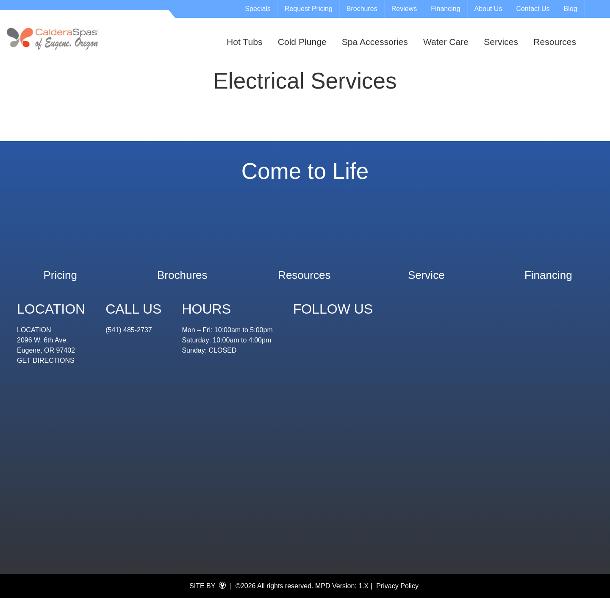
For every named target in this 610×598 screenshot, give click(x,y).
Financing (445, 8)
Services (501, 42)
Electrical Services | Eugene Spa (53, 38)
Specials (257, 8)
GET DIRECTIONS (46, 360)
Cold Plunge (302, 42)
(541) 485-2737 (128, 330)
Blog (570, 8)
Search (594, 9)
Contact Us (532, 8)
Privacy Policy (397, 586)
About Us (488, 8)
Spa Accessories (375, 42)
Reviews (404, 8)
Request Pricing (309, 8)
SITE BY (207, 585)
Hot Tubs (244, 42)
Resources (554, 42)
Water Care (446, 42)
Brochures (362, 8)
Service (426, 271)
